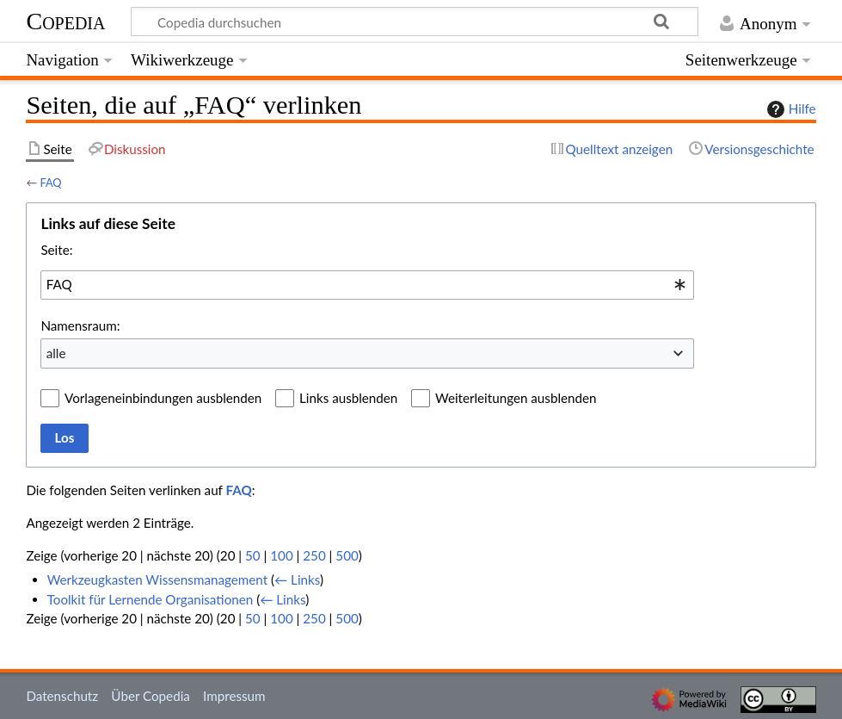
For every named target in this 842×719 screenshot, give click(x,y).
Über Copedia (150, 696)
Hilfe (789, 109)
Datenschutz (62, 696)
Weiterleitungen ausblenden (515, 398)
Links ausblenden (348, 398)
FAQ (50, 182)
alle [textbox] (56, 353)
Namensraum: (80, 325)
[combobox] (367, 285)
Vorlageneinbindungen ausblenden (163, 398)
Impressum (234, 696)
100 (281, 555)
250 (314, 555)
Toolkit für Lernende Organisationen (150, 599)
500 (346, 555)
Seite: (56, 249)
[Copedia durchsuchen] (415, 21)
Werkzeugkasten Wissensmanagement (157, 579)
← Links (297, 579)
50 (253, 555)
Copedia (65, 21)
